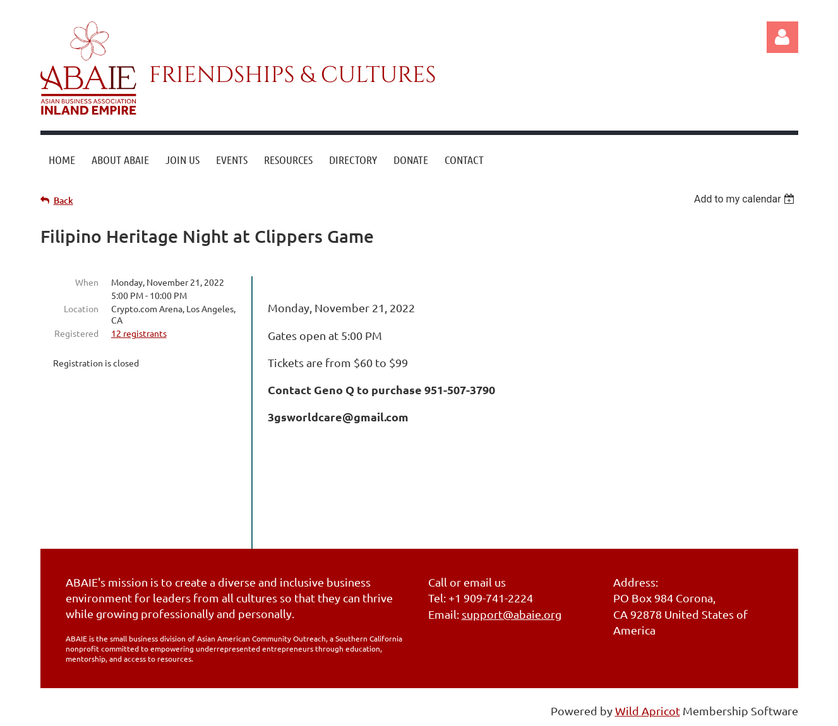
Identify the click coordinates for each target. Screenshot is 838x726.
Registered (76, 333)
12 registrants (139, 333)
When (87, 282)
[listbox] (746, 199)
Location (81, 308)
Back (63, 200)
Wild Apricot (647, 710)
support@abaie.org (511, 614)
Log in (782, 37)
